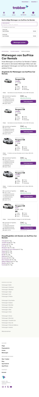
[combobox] (19, 24)
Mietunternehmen (6, 331)
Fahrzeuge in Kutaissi (7, 302)
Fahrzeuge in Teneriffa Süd (9, 320)
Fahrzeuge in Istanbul (7, 327)
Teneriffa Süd (5, 242)
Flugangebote (6, 348)
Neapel (3, 251)
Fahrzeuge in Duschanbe (8, 300)
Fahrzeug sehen (28, 101)
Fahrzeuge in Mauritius (7, 289)
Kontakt (4, 372)
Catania (4, 253)
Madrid (3, 256)
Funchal (4, 265)
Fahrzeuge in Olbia (6, 309)
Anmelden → (34, 1)
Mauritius (4, 263)
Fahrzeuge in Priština (7, 296)
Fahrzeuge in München (7, 318)
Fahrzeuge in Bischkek (7, 305)
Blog (3, 361)
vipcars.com (22, 165)
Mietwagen (5, 352)
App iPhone (5, 366)
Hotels (3, 350)
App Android (5, 363)
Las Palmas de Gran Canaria (9, 249)
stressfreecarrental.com (24, 103)
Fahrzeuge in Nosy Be (7, 322)
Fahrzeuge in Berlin (6, 285)
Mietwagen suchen (19, 42)
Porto (16, 207)
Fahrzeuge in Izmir (6, 294)
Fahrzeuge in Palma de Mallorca (10, 325)
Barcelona (4, 258)
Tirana (3, 240)
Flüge (3, 346)
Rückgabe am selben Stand (9, 27)
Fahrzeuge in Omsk (7, 312)
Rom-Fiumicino (6, 259)
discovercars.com (23, 230)
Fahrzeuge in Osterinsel (8, 287)
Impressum (4, 383)
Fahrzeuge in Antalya (7, 307)
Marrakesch (5, 247)
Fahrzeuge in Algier (7, 292)
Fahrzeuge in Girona (7, 316)
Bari (3, 254)
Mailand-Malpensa (6, 261)
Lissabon (17, 81)
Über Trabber (5, 359)
